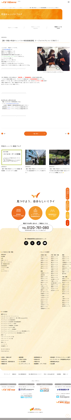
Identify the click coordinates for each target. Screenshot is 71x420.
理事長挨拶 (3, 254)
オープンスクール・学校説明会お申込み (60, 359)
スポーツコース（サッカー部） (8, 336)
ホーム (3, 7)
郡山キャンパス (44, 268)
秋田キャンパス (44, 260)
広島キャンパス (65, 284)
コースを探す (4, 311)
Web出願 (52, 363)
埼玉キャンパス (44, 278)
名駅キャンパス (54, 285)
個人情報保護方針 (22, 374)
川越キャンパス (44, 280)
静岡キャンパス (54, 271)
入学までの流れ (23, 359)
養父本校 (64, 273)
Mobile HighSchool (5, 351)
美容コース (3, 342)
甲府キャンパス (54, 268)
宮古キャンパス (44, 264)
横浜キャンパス (44, 306)
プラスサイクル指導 (5, 267)
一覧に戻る (35, 133)
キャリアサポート (5, 271)
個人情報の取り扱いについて (35, 374)
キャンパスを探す (8, 7)
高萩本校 (43, 275)
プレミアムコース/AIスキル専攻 (8, 327)
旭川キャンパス (44, 257)
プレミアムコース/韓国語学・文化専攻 (9, 325)
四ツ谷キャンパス (45, 291)
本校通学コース (4, 346)
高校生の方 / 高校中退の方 (8, 361)
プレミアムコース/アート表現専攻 (8, 329)
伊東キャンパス (54, 270)
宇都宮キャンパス (45, 273)
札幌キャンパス (44, 258)
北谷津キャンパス (45, 288)
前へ (5, 133)
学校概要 (3, 256)
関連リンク (65, 374)
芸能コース (3, 335)
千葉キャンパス (44, 286)
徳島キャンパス (65, 290)
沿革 (2, 258)
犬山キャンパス (54, 288)
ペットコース (4, 344)
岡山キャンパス (65, 282)
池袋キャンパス (44, 303)
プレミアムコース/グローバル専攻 (8, 323)
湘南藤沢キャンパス (45, 308)
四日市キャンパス (55, 290)
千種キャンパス (54, 281)
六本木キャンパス (45, 297)
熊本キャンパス (65, 302)
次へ (66, 133)
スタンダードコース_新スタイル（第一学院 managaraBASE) (14, 318)
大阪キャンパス (65, 260)
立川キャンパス (44, 299)
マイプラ (2, 269)
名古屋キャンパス (55, 279)
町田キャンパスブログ (24, 7)
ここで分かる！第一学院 (7, 252)
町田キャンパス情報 (12, 27)
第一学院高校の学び (5, 264)
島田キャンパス (54, 273)
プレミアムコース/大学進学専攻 (8, 320)
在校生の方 (37, 359)
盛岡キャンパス (44, 262)
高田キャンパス (54, 258)
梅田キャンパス (65, 266)
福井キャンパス (54, 266)
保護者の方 (4, 363)
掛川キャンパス (54, 275)
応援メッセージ (4, 260)
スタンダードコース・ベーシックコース (10, 316)
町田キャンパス (16, 7)
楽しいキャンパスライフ (6, 262)
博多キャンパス (65, 300)
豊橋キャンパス (54, 286)
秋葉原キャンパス (45, 293)
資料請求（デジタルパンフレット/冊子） (60, 357)
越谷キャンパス (44, 282)
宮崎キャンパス (65, 304)
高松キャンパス (65, 288)
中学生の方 (4, 359)
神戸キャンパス (65, 270)
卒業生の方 (37, 361)
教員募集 (59, 374)
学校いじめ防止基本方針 (49, 374)
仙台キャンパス (44, 266)
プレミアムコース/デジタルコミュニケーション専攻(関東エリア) (15, 331)
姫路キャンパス (65, 271)
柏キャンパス (44, 284)
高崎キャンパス (44, 276)
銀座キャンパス (44, 290)
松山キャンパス (65, 291)
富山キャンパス (54, 262)
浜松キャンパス (54, 277)
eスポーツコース (4, 340)
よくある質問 (22, 361)
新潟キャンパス (54, 257)
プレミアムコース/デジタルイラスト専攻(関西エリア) (13, 333)
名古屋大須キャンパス (56, 283)
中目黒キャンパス (45, 295)
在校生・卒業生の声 (6, 357)
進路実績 (21, 357)
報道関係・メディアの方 (40, 363)
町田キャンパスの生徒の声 (35, 27)
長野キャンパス (54, 260)
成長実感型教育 (4, 265)
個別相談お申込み (54, 361)
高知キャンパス (65, 293)
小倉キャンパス (65, 298)
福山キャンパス (65, 286)
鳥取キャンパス (65, 278)
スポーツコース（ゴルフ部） (7, 338)
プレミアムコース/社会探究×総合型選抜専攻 (11, 321)
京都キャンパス (65, 257)
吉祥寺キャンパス (45, 304)
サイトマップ (7, 374)
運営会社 (14, 374)
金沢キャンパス (54, 264)
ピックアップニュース (24, 363)
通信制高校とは (38, 357)
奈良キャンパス (65, 258)
